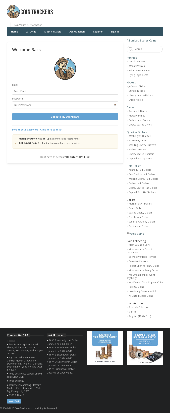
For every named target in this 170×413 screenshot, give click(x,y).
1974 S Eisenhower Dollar (62, 347)
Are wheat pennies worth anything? (141, 276)
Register (98, 31)
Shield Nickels (136, 99)
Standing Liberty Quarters (142, 144)
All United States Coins (141, 40)
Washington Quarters (140, 136)
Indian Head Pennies (140, 70)
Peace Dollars (136, 208)
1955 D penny (16, 380)
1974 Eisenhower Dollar (61, 368)
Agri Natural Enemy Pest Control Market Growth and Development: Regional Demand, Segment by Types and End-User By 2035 (25, 363)
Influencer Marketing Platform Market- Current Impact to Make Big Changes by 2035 (24, 388)
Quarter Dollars (137, 132)
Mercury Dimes (137, 115)
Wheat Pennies (137, 66)
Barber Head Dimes (139, 120)
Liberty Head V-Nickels (141, 95)
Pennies (132, 58)
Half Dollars (134, 166)
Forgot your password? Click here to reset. (37, 129)
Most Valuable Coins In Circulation (140, 251)
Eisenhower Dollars (139, 217)
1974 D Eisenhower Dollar (63, 361)
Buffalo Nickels (137, 90)
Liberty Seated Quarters (141, 154)
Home (14, 31)
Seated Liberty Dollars (140, 212)
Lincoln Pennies (137, 61)
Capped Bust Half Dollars (142, 192)
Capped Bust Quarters (141, 158)
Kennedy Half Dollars (140, 169)
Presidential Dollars (139, 226)
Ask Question (77, 31)
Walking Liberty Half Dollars (143, 178)
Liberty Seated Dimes (140, 124)
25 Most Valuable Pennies (142, 256)
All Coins (31, 31)
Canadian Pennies (138, 261)
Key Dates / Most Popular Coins (146, 282)
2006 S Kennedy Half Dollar (63, 340)
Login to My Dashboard (65, 116)
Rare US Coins (136, 286)
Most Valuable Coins (140, 244)
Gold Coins (137, 234)
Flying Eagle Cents (138, 74)
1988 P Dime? (16, 395)
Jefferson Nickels (138, 86)
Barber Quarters (137, 149)
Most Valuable (52, 31)
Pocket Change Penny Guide (144, 265)
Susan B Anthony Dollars (142, 221)
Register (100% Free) (140, 316)
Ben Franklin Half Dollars (142, 174)
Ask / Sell (14, 401)
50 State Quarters (138, 140)
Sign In (115, 31)
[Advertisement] (126, 9)
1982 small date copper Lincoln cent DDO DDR (25, 375)
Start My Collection (139, 307)
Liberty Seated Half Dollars (143, 187)
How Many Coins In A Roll (142, 291)
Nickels (131, 82)
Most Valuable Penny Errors (143, 270)
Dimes (130, 107)
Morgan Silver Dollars (140, 203)
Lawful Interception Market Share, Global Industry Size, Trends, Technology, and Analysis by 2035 (25, 349)
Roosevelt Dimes (138, 111)
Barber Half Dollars (139, 183)
